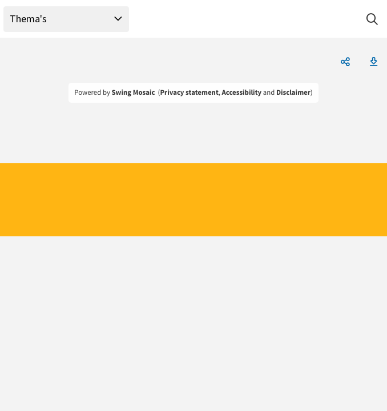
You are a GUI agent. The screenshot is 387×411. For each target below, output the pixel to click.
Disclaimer (293, 92)
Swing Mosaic (133, 92)
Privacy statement (189, 92)
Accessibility (242, 92)
